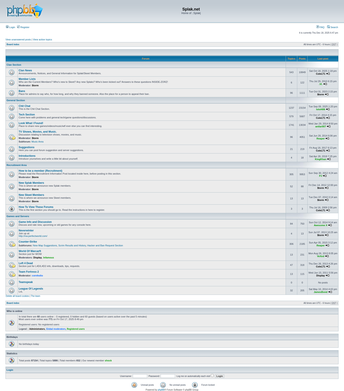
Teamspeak (26, 282)
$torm (35, 85)
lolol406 (320, 109)
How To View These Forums (36, 207)
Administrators (37, 329)
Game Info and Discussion (35, 221)
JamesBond (320, 292)
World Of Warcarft (30, 251)
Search (332, 27)
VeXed (320, 256)
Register (23, 27)
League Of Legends (31, 288)
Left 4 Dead (26, 263)
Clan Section (14, 64)
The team (35, 296)
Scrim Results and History (72, 245)
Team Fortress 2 (29, 271)
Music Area (37, 141)
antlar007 (320, 126)
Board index (13, 44)
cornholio (37, 275)
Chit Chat (24, 106)
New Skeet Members (31, 194)
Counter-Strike (28, 241)
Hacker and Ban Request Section (105, 245)
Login (10, 27)
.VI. (320, 84)
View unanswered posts (18, 39)
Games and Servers (18, 216)
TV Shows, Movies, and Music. (38, 131)
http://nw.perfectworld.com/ (33, 236)
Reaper (321, 138)
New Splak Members (31, 182)
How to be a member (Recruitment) (40, 170)
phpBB (161, 390)
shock (108, 360)
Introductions (27, 155)
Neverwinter (26, 230)
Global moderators (56, 329)
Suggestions (26, 147)
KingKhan (320, 159)
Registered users (76, 329)
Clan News (25, 70)
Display (37, 257)
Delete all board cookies (17, 296)
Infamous (48, 257)
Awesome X (321, 225)
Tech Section (27, 114)
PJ (320, 176)
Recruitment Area (17, 165)
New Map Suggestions (45, 245)
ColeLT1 (320, 73)
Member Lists (27, 79)
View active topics (42, 39)
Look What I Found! (31, 123)
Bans (22, 91)
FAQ (320, 27)
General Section (16, 100)
